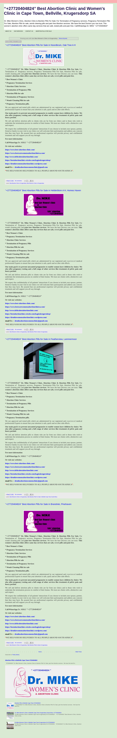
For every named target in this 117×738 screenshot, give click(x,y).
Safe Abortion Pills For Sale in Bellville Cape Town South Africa (42, 496)
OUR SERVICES (18, 31)
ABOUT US (8, 31)
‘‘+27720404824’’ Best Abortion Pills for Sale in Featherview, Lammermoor (41, 339)
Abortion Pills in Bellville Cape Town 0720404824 (21, 660)
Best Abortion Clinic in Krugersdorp (18, 183)
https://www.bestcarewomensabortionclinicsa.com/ (25, 153)
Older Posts (78, 652)
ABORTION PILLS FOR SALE (44, 31)
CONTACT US (29, 31)
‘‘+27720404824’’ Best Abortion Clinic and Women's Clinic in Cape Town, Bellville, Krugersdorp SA (54, 11)
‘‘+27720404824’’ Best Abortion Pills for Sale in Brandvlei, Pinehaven (38, 504)
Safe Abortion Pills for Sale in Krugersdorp (37, 331)
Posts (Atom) (15, 654)
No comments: (18, 180)
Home (40, 652)
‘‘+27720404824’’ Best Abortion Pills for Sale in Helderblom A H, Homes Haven (43, 190)
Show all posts (63, 38)
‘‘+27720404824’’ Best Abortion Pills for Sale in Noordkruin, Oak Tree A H (40, 45)
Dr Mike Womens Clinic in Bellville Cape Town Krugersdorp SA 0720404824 (35, 722)
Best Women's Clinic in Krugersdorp (35, 183)
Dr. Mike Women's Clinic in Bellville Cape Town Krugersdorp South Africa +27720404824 (38, 712)
